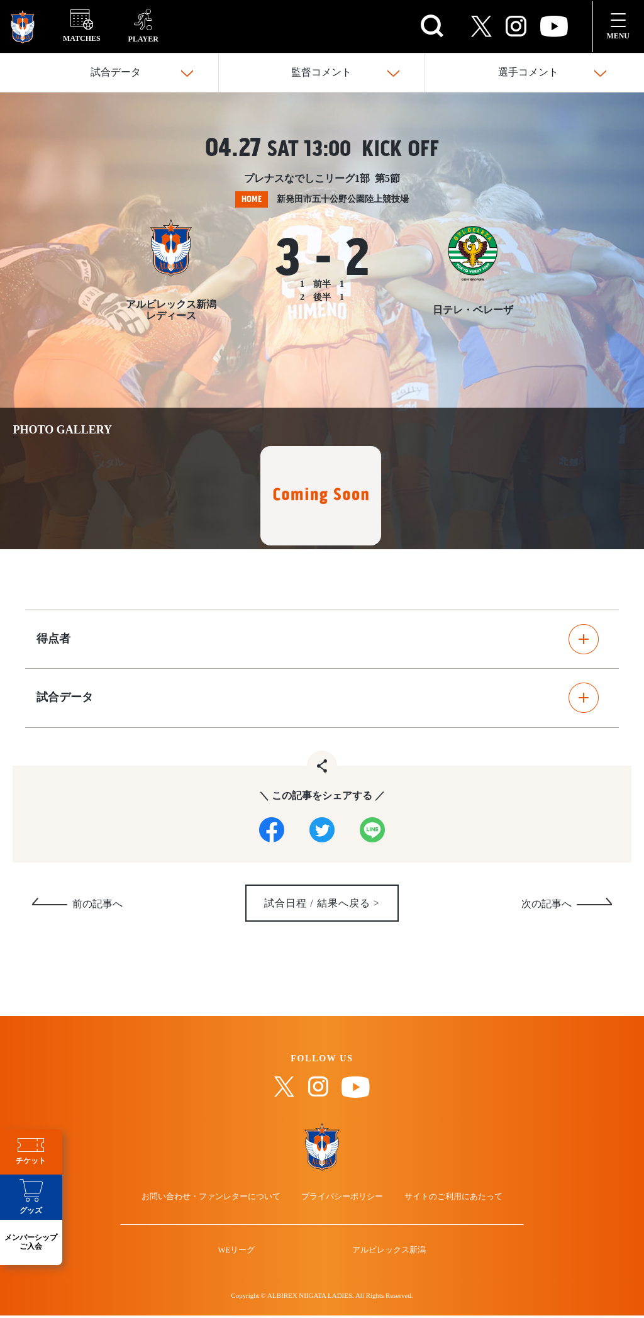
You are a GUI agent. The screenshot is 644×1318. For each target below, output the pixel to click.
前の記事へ (97, 908)
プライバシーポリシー (343, 1204)
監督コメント (321, 72)
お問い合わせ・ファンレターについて (219, 1204)
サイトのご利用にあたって (445, 1204)
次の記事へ (546, 908)
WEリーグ (241, 1265)
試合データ (116, 72)
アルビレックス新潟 (384, 1265)
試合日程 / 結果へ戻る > (322, 907)
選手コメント (528, 72)
